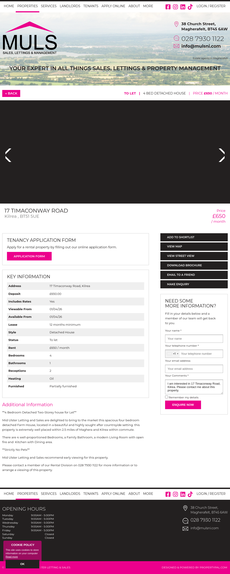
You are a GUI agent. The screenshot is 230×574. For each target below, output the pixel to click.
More (148, 6)
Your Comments (176, 375)
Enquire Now (183, 404)
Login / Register (211, 6)
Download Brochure (184, 265)
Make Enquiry (178, 284)
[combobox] (172, 354)
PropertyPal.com (213, 567)
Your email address (177, 360)
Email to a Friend (181, 274)
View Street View (180, 256)
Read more (12, 557)
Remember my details (183, 397)
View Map (174, 246)
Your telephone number (182, 345)
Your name (173, 330)
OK (22, 564)
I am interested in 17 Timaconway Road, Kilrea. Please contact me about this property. (194, 386)
